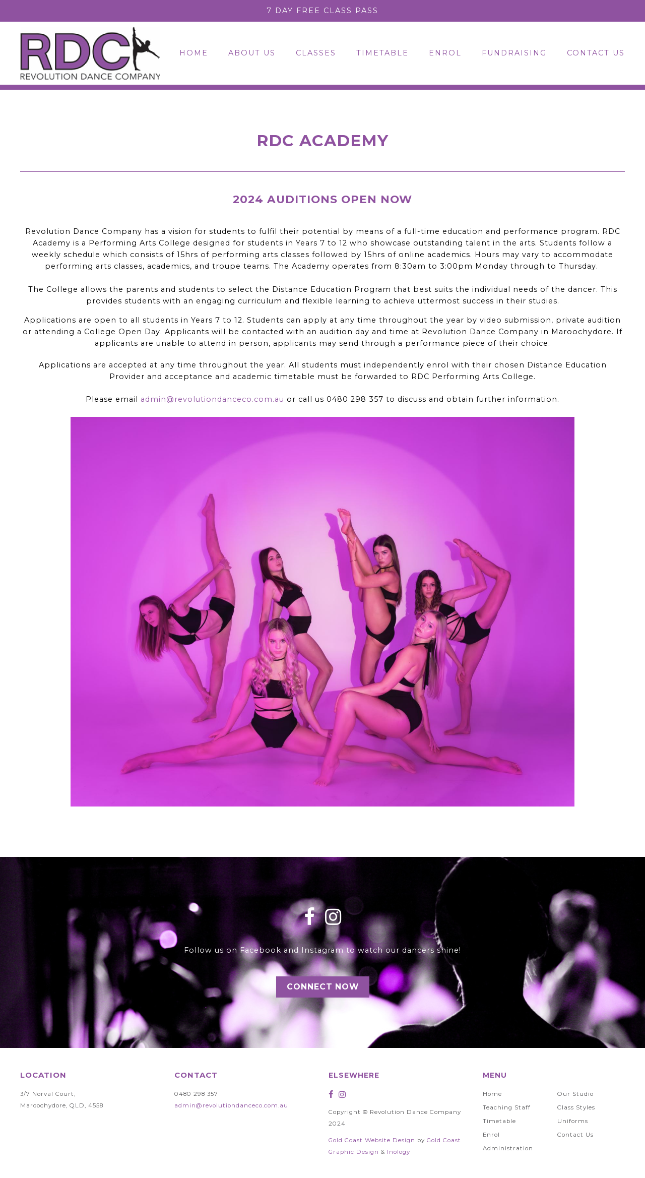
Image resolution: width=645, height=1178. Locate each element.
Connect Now (323, 986)
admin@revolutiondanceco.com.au (212, 399)
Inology (398, 1151)
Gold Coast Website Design (372, 1140)
